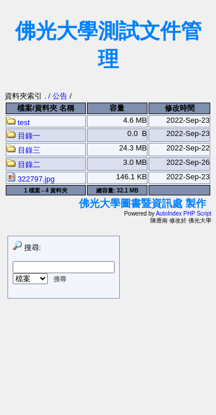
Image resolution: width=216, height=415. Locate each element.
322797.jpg (30, 179)
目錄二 (23, 164)
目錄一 (23, 135)
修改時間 (180, 108)
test (18, 122)
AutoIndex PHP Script (183, 213)
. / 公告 (57, 96)
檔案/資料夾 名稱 (45, 108)
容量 (116, 108)
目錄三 (23, 150)
